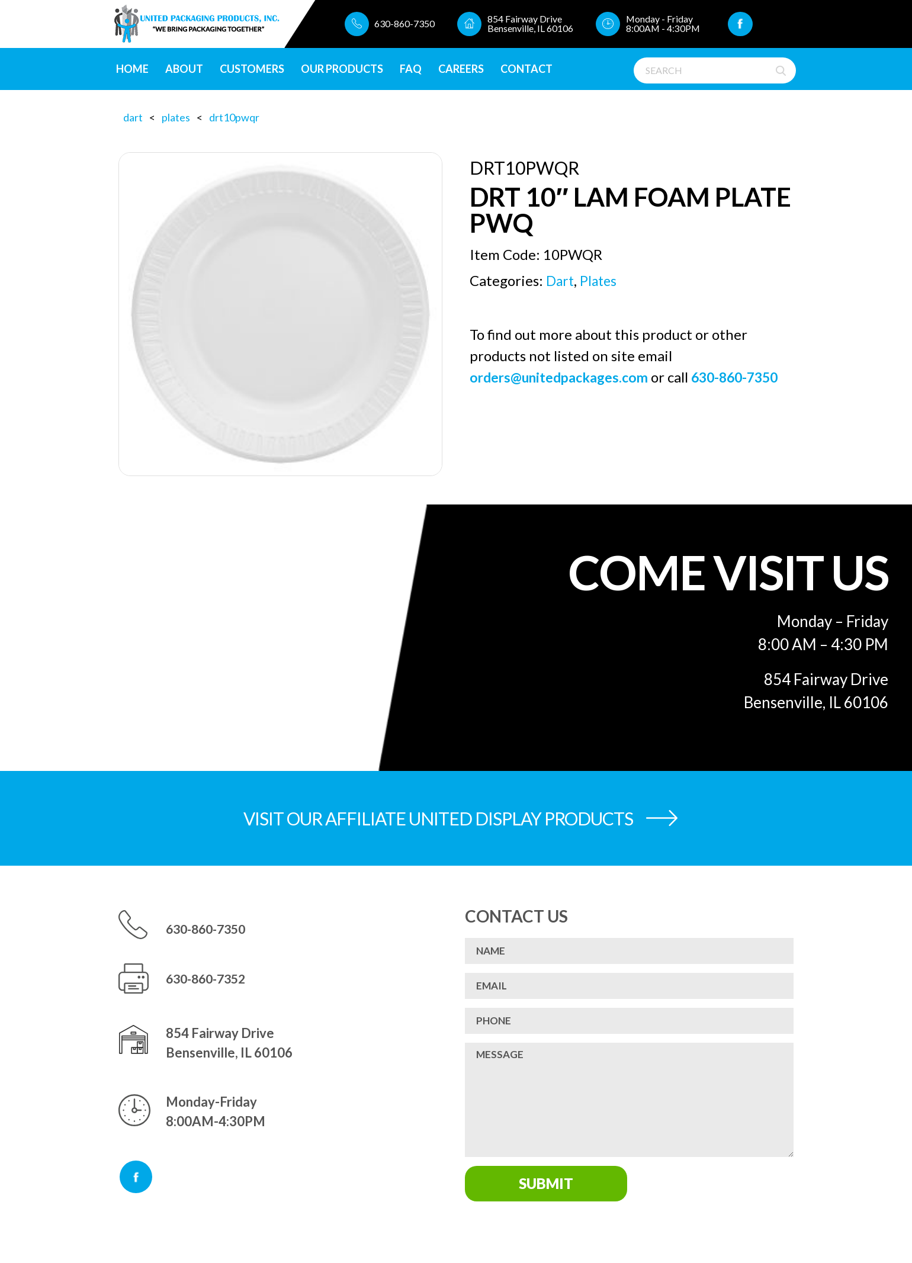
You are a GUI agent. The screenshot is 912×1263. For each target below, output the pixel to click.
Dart (133, 117)
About (188, 69)
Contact (530, 69)
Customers (255, 69)
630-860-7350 (395, 24)
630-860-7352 (209, 978)
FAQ (414, 69)
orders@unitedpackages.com (563, 376)
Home (136, 69)
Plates (176, 117)
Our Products (345, 69)
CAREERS (464, 69)
